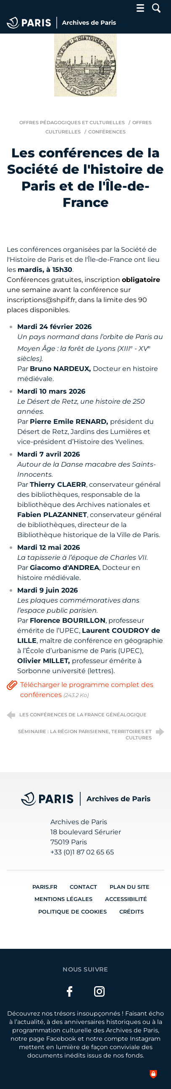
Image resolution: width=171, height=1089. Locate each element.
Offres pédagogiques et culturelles (72, 122)
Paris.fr (44, 887)
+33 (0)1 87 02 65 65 (82, 852)
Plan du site (130, 887)
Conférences (107, 132)
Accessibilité (126, 899)
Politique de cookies (72, 912)
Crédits (131, 912)
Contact (83, 887)
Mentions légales (63, 899)
